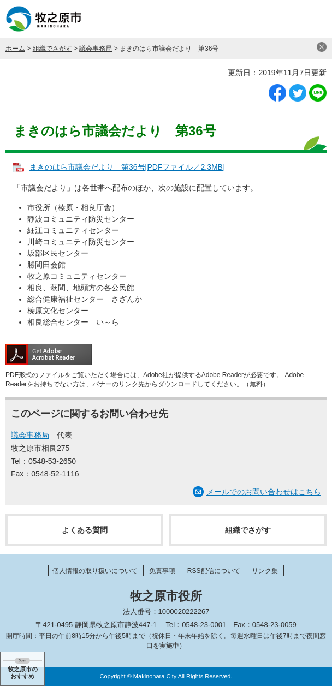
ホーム (15, 48)
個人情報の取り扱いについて (95, 571)
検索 (285, 19)
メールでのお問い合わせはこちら (263, 491)
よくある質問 (85, 530)
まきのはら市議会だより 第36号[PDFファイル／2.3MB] (127, 167)
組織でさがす (52, 48)
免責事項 (162, 571)
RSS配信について (213, 571)
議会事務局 (95, 48)
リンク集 (265, 571)
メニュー (313, 19)
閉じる (322, 47)
